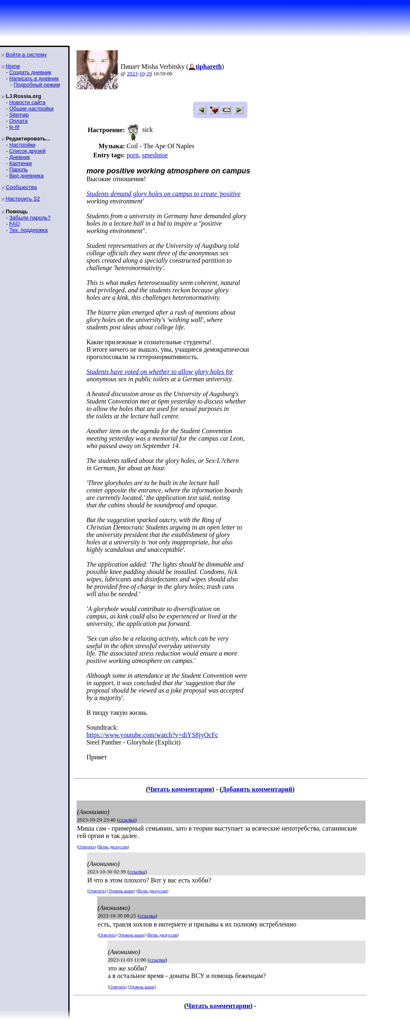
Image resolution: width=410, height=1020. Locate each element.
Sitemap (19, 115)
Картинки (20, 163)
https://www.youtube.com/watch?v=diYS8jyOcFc (152, 734)
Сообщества (21, 187)
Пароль (18, 169)
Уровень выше (121, 891)
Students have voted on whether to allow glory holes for (159, 371)
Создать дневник (30, 72)
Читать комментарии (180, 789)
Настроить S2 (23, 199)
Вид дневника (26, 176)
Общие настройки (31, 108)
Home (13, 66)
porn (132, 155)
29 (149, 73)
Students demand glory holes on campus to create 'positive (163, 193)
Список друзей (27, 151)
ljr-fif (14, 127)
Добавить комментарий (257, 789)
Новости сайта (27, 102)
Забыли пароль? (29, 218)
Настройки (22, 145)
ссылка (127, 820)
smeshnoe (155, 155)
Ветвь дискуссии (113, 847)
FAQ (14, 224)
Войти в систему (26, 54)
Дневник (19, 157)
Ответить (86, 847)
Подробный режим (37, 85)
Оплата (18, 121)
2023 (132, 73)
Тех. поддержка (28, 230)
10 (142, 73)
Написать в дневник (33, 78)
